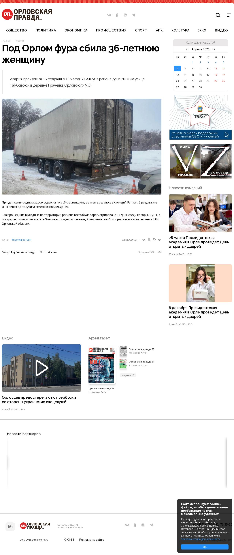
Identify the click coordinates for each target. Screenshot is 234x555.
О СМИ (69, 541)
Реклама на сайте (91, 541)
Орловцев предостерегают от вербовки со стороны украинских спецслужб (39, 400)
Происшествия (111, 30)
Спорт (141, 30)
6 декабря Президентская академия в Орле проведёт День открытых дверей (199, 313)
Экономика (76, 30)
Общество (16, 30)
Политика (46, 30)
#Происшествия (21, 239)
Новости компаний (185, 188)
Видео (221, 30)
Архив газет (99, 339)
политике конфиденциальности (200, 539)
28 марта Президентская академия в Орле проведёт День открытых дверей (199, 242)
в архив (128, 376)
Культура (180, 30)
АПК (159, 30)
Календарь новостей (200, 42)
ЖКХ (202, 30)
